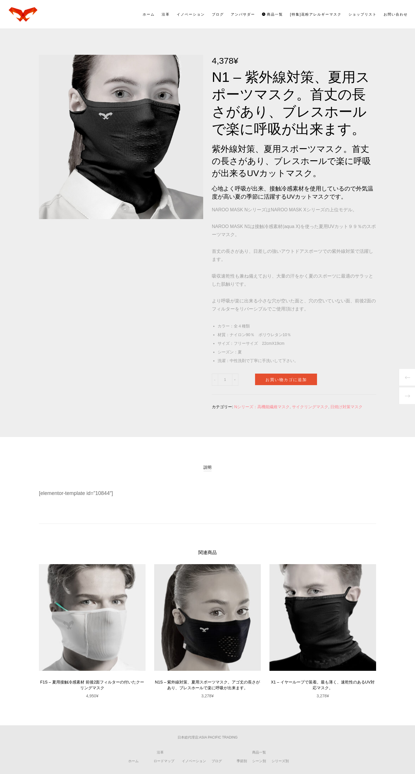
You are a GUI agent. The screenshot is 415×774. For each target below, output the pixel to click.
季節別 (242, 761)
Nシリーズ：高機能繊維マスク (262, 406)
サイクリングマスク (310, 406)
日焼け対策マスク (346, 406)
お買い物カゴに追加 (286, 379)
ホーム (133, 761)
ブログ (217, 761)
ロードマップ (164, 761)
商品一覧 (259, 752)
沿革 (160, 752)
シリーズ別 (280, 761)
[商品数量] (225, 380)
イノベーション (194, 761)
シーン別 (259, 761)
